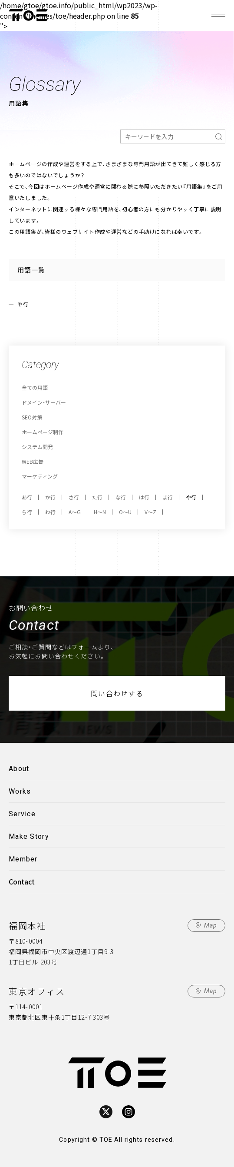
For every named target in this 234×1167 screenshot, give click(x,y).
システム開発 (37, 446)
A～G (75, 511)
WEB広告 (32, 461)
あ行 (27, 497)
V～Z (150, 511)
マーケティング (40, 476)
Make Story (29, 836)
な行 (120, 497)
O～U (125, 511)
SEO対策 (32, 417)
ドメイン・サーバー (44, 402)
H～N (100, 511)
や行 (191, 497)
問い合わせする (117, 693)
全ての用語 (35, 387)
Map (210, 925)
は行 (144, 497)
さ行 (74, 497)
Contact (22, 881)
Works (20, 791)
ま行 (167, 497)
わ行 (50, 511)
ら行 (27, 511)
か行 (50, 497)
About (19, 769)
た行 (97, 497)
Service (22, 814)
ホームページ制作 (42, 432)
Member (23, 859)
